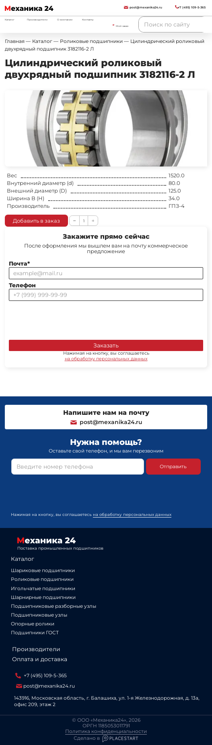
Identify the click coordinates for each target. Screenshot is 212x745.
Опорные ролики (32, 624)
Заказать (106, 345)
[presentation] (70, 318)
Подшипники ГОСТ (35, 632)
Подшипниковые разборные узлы (53, 606)
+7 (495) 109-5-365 (41, 675)
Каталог (22, 558)
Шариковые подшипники (43, 570)
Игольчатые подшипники (43, 588)
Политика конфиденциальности (106, 731)
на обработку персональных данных (106, 358)
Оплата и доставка (39, 659)
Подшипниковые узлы (39, 615)
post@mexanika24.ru (106, 422)
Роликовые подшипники (42, 579)
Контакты (88, 19)
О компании (64, 19)
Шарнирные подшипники (43, 597)
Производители (37, 19)
